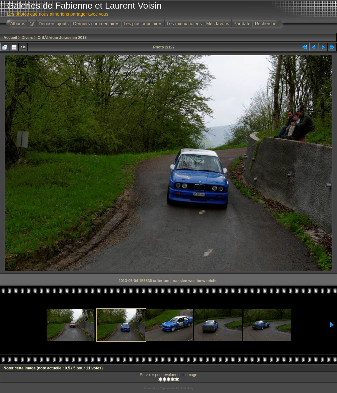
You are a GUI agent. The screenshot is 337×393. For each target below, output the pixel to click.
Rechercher (266, 23)
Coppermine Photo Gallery (176, 388)
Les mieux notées (184, 23)
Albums (17, 23)
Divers (27, 37)
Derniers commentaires (96, 23)
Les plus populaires (143, 23)
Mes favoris (217, 23)
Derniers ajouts (54, 23)
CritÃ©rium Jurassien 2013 (62, 37)
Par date (242, 23)
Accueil (10, 37)
